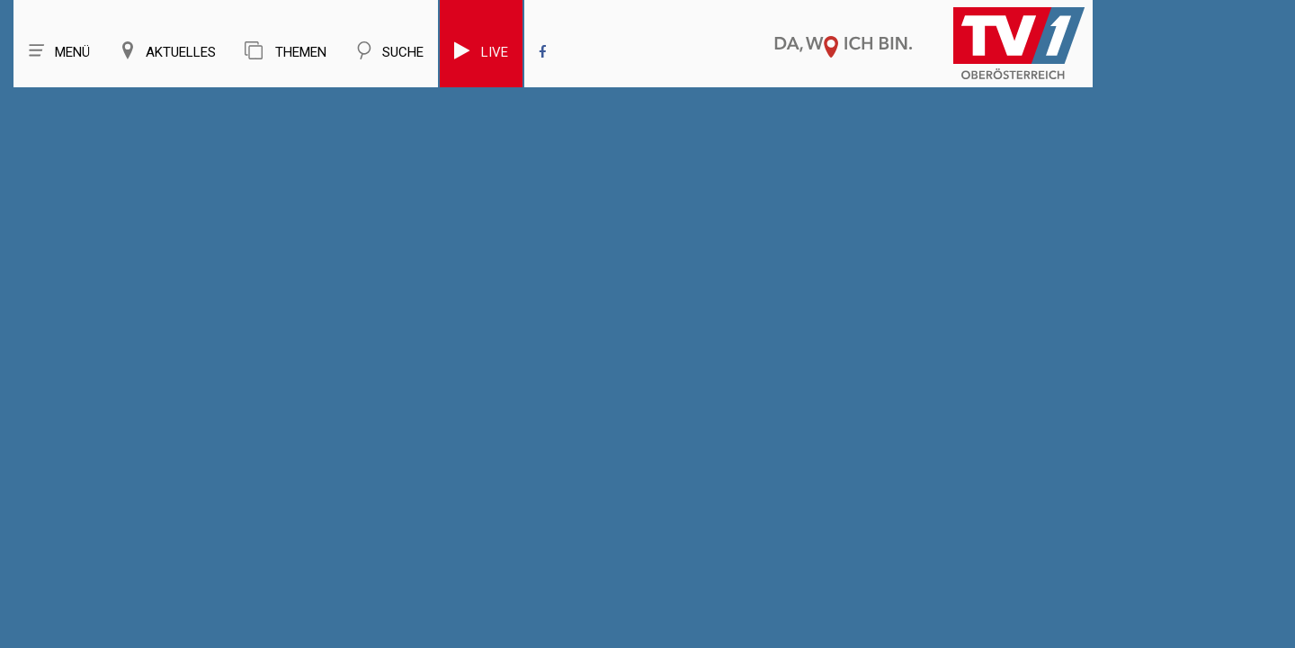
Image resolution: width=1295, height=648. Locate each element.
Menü (59, 50)
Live (481, 50)
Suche (389, 50)
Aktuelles (167, 50)
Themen (285, 50)
